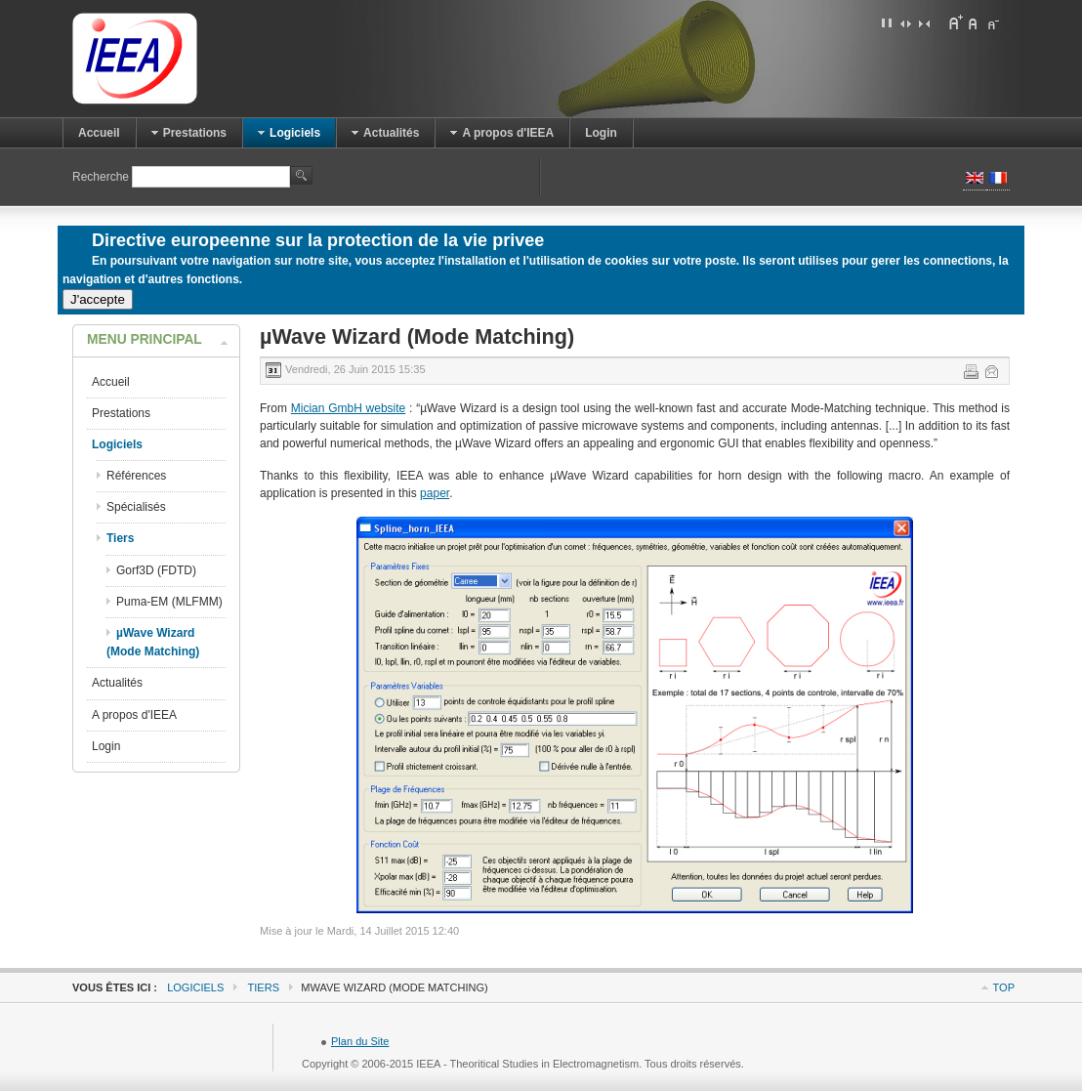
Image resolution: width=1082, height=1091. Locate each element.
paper (434, 493)
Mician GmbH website (348, 408)
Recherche (102, 177)
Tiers (264, 987)
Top (1004, 987)
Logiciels (195, 987)
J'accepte (97, 299)
